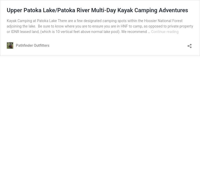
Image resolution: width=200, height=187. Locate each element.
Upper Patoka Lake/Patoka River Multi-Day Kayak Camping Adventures (97, 10)
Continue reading (165, 32)
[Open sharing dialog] (189, 44)
